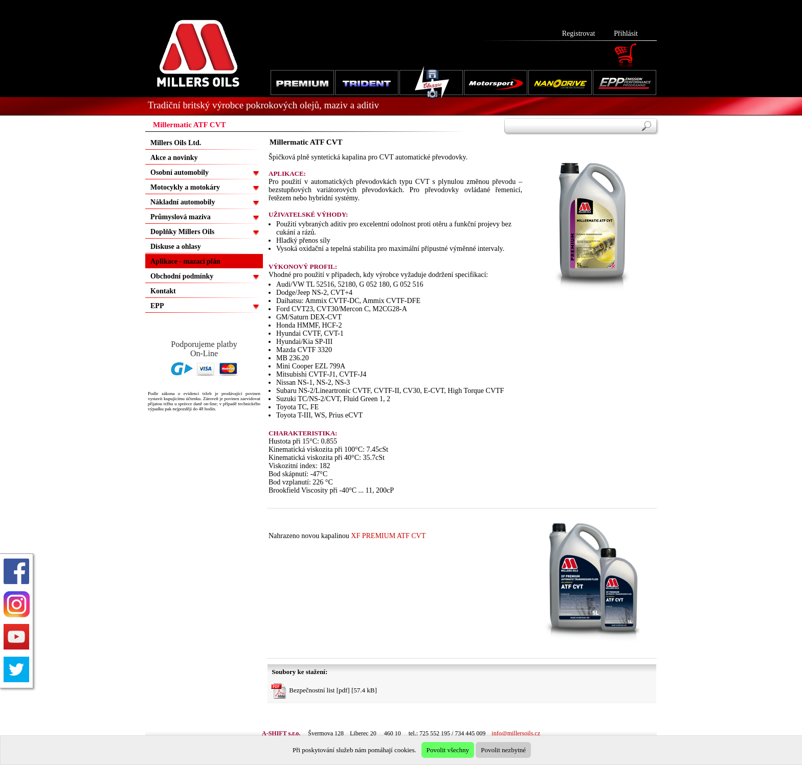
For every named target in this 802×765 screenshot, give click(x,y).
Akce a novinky (174, 157)
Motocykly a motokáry (185, 187)
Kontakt (163, 291)
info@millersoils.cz (516, 733)
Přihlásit (626, 33)
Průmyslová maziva (180, 217)
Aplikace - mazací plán (185, 261)
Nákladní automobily (182, 202)
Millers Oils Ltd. (175, 143)
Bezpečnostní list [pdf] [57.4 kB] (324, 691)
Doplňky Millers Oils (182, 232)
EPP (157, 306)
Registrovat (578, 33)
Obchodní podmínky (181, 276)
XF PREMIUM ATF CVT (388, 536)
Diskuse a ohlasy (175, 246)
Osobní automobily (179, 172)
